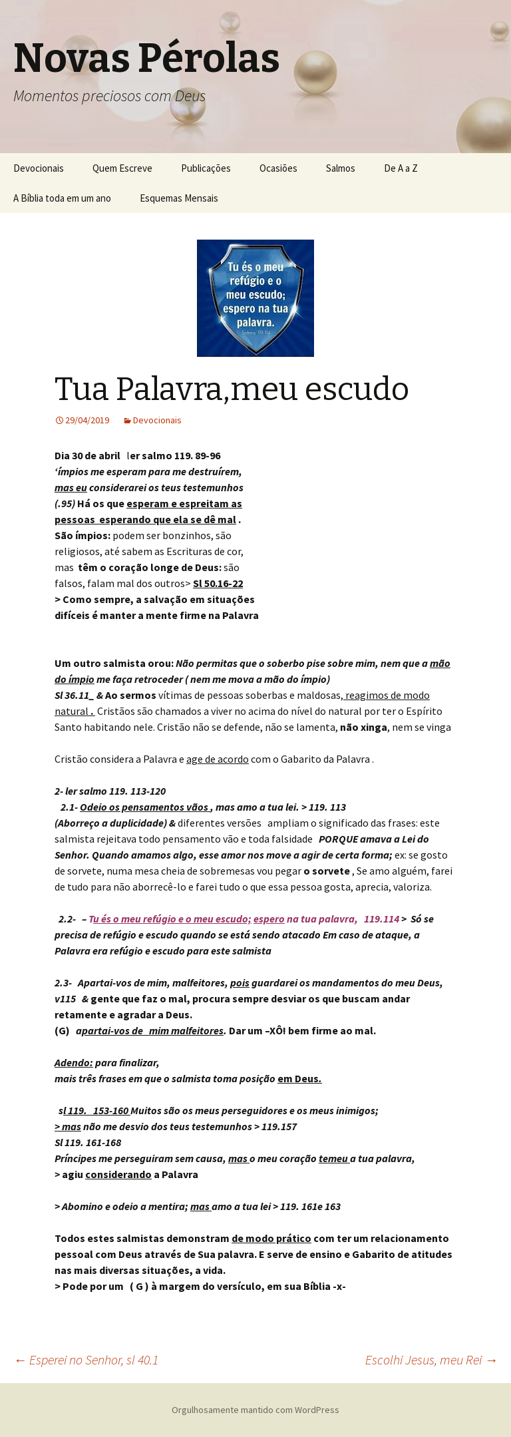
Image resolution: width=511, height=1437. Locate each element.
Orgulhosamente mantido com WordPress (255, 1410)
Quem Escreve (122, 168)
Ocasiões (278, 168)
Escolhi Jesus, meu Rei (431, 1359)
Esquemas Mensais (179, 198)
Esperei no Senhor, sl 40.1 (85, 1359)
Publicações (206, 168)
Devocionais (38, 168)
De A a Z (401, 168)
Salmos (340, 168)
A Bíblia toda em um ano (62, 198)
